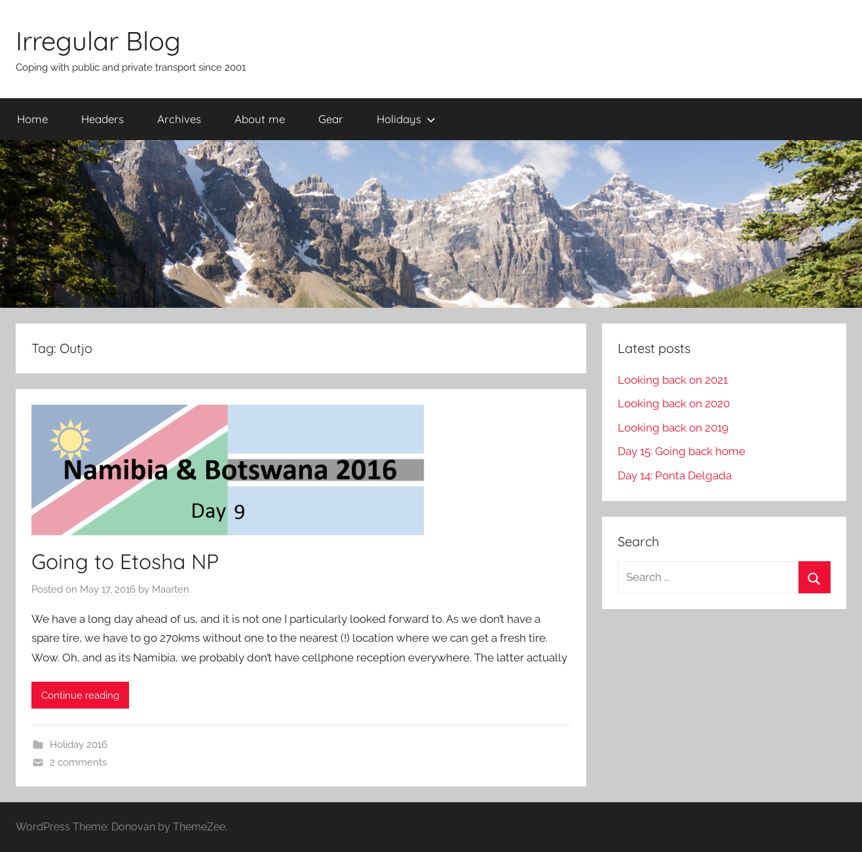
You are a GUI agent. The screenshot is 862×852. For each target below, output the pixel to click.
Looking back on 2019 (673, 427)
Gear (330, 119)
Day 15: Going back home (681, 451)
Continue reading (80, 695)
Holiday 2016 (78, 744)
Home (32, 119)
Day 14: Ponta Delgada (675, 475)
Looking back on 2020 (674, 403)
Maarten (170, 589)
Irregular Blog (98, 40)
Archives (179, 119)
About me (259, 119)
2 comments (78, 762)
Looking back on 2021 (673, 379)
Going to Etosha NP (125, 561)
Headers (102, 119)
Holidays (406, 119)
